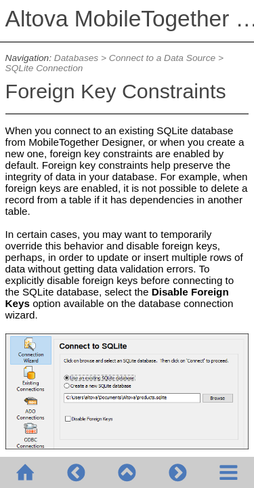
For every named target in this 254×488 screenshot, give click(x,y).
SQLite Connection (44, 68)
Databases (76, 58)
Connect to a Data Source (162, 58)
